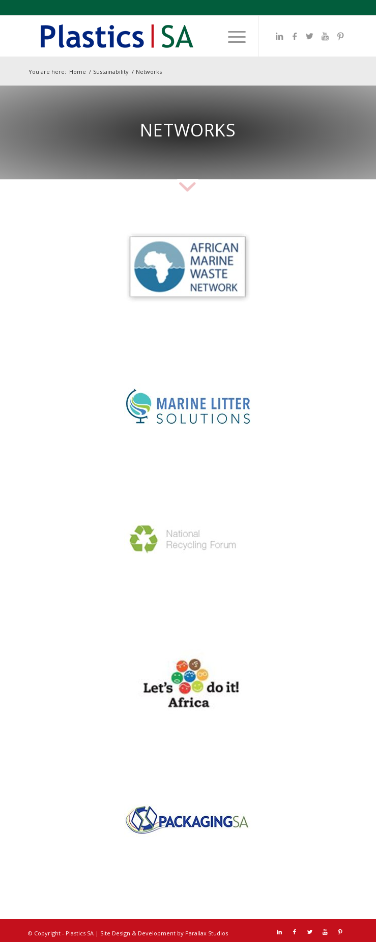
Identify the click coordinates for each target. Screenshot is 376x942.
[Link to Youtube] (325, 36)
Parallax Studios (206, 933)
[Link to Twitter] (309, 36)
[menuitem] (232, 36)
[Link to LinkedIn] (279, 36)
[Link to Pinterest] (340, 36)
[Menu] (232, 36)
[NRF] (187, 543)
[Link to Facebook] (294, 36)
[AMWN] (187, 269)
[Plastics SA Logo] (156, 36)
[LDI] (187, 681)
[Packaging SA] (187, 819)
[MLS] (187, 406)
